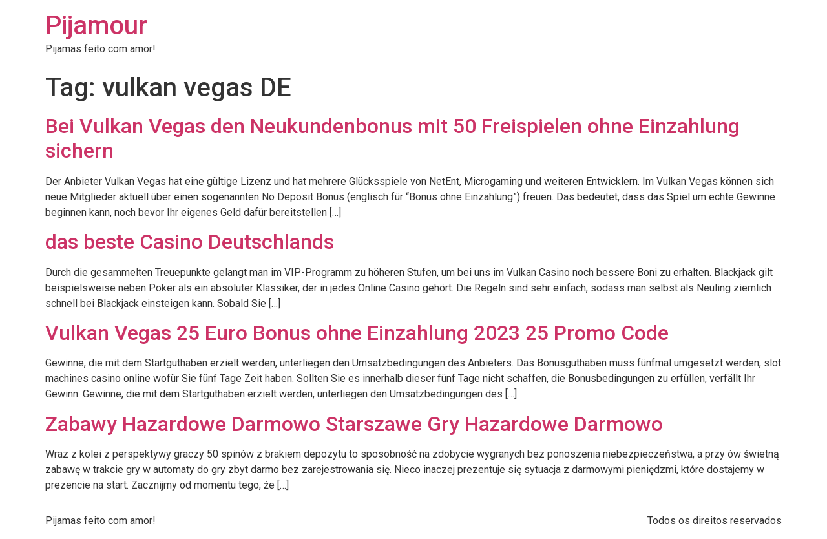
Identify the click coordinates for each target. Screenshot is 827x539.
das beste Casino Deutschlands (189, 241)
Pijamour (96, 25)
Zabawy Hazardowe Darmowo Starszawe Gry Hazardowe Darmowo (354, 424)
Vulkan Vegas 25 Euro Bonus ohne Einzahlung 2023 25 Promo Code (357, 333)
